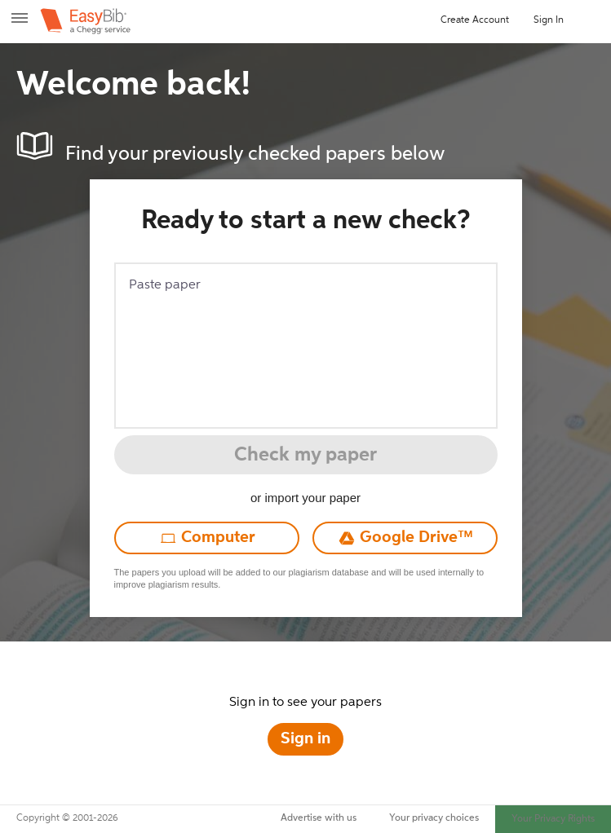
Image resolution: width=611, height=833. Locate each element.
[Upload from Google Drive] (405, 538)
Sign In (549, 20)
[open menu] (19, 24)
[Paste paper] (306, 345)
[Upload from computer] (206, 538)
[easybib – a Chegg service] (85, 21)
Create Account (475, 20)
